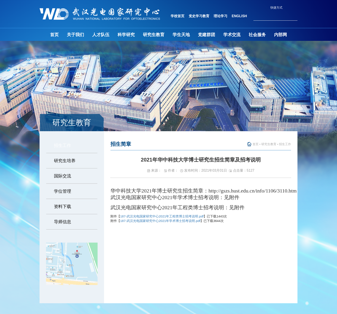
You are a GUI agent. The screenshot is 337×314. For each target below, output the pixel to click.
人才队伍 (100, 34)
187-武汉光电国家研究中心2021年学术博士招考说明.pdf (160, 221)
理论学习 (220, 16)
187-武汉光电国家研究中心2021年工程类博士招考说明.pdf (162, 216)
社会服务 (257, 34)
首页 (54, 34)
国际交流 (62, 176)
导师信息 (62, 221)
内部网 (280, 34)
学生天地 (181, 34)
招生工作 (62, 145)
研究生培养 (64, 160)
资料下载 (62, 206)
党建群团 (206, 34)
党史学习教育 (199, 16)
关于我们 (75, 34)
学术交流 (231, 34)
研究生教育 (153, 34)
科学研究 (126, 34)
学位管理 (62, 191)
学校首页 (177, 16)
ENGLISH (239, 16)
